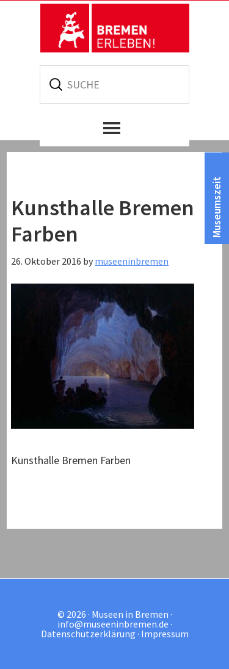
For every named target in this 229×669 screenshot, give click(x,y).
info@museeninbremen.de (113, 624)
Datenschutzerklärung (88, 634)
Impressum (165, 634)
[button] (114, 128)
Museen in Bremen (115, 28)
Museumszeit (216, 207)
